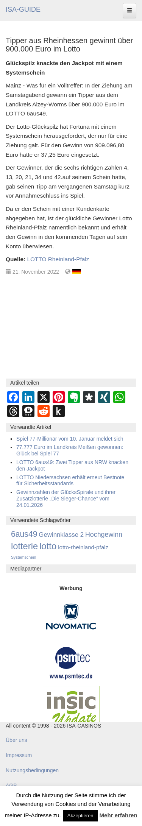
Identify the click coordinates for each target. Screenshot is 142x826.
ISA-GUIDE (23, 9)
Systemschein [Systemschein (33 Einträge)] (23, 557)
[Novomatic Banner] (71, 616)
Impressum (19, 755)
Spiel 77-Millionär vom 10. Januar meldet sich (69, 439)
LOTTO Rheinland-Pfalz (58, 259)
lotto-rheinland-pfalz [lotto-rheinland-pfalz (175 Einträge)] (83, 547)
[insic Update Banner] (71, 708)
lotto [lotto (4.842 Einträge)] (47, 546)
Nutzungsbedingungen (32, 770)
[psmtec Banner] (71, 662)
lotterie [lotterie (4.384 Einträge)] (24, 546)
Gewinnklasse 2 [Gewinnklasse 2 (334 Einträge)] (61, 534)
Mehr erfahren (118, 815)
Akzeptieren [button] (80, 815)
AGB (11, 785)
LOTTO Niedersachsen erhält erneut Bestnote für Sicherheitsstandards (70, 480)
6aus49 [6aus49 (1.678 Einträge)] (24, 534)
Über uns (16, 740)
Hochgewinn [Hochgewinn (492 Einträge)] (103, 534)
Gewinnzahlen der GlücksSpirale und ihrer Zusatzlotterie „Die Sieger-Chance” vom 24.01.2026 (65, 498)
